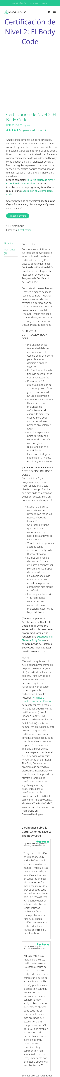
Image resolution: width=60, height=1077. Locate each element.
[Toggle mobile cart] (49, 11)
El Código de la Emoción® (20, 183)
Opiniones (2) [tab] (9, 251)
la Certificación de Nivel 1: (41, 179)
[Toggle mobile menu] (54, 11)
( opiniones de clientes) (32, 130)
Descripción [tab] (10, 243)
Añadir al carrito (17, 216)
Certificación (25, 230)
